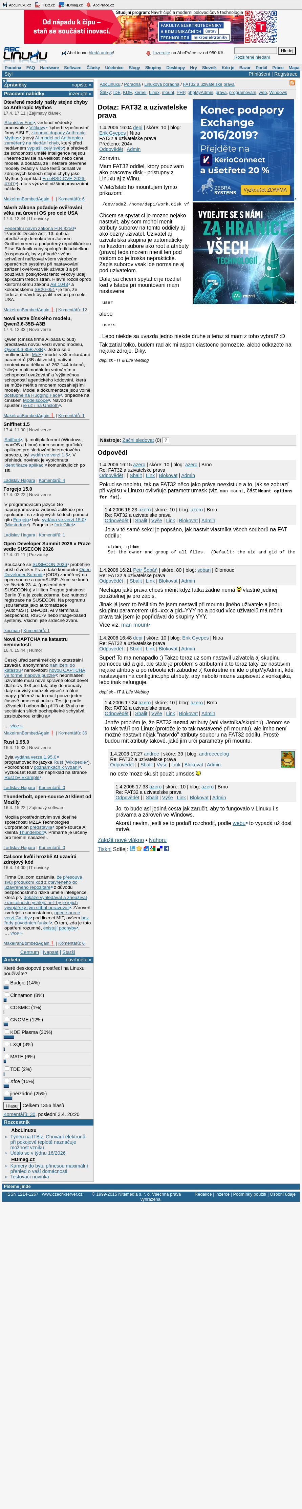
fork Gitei (63, 524)
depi (137, 127)
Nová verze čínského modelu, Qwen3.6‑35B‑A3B (37, 321)
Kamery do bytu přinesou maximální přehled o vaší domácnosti (49, 1168)
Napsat (51, 952)
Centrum (29, 952)
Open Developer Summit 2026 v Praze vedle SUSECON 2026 (47, 546)
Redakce (203, 1194)
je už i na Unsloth (41, 405)
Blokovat (168, 478)
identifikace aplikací (24, 465)
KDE (127, 92)
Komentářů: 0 (52, 787)
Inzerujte (161, 52)
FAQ (30, 67)
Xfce (12, 1081)
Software (72, 67)
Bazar (245, 67)
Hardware (49, 67)
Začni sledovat (138, 443)
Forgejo (21, 519)
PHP (181, 92)
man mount (134, 630)
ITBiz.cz (45, 5)
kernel (140, 92)
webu (239, 828)
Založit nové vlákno (121, 845)
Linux (154, 92)
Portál (261, 67)
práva (221, 92)
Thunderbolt (31, 832)
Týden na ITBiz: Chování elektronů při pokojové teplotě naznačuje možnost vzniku (47, 1142)
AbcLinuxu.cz (16, 5)
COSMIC (17, 1007)
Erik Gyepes (112, 133)
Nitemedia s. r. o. (134, 1194)
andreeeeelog (214, 759)
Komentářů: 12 (72, 309)
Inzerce (222, 1194)
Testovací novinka (29, 1176)
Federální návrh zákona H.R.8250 (39, 228)
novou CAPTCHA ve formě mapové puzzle (44, 673)
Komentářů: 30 (19, 1114)
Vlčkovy (37, 127)
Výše (156, 523)
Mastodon (16, 524)
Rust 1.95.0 (16, 742)
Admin (134, 149)
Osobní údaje (283, 1194)
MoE (36, 354)
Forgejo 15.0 (17, 489)
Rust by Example (21, 777)
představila (41, 827)
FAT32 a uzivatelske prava (208, 84)
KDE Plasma (21, 1032)
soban (204, 575)
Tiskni (104, 854)
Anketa (12, 959)
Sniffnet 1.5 (16, 424)
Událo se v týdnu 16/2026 (37, 1153)
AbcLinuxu (23, 1130)
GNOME (16, 1019)
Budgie (15, 982)
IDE (117, 92)
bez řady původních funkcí (46, 920)
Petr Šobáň (145, 575)
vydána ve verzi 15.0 (63, 519)
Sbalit (136, 478)
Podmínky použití (249, 1194)
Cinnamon (19, 995)
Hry (193, 67)
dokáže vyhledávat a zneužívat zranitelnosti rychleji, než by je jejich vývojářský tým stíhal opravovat (45, 902)
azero (139, 467)
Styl (8, 74)
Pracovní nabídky (24, 93)
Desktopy (175, 67)
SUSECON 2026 (50, 564)
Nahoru (158, 845)
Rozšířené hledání (252, 57)
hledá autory (101, 52)
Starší (68, 952)
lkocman (11, 630)
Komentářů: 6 (71, 198)
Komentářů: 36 (72, 733)
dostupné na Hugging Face (32, 395)
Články (93, 67)
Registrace (286, 74)
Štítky (105, 92)
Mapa (293, 67)
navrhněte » (78, 959)
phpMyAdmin (200, 92)
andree (151, 759)
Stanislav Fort (18, 122)
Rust (58, 762)
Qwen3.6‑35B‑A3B (23, 349)
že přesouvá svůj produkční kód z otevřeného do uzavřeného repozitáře (43, 882)
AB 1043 (59, 284)
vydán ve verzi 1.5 (49, 454)
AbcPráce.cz (100, 5)
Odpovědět (111, 149)
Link (150, 478)
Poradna (13, 67)
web (263, 92)
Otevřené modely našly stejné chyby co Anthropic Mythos (45, 104)
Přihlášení (259, 74)
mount (168, 92)
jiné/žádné (19, 1093)
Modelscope (35, 400)
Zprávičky (15, 84)
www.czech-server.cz (62, 1194)
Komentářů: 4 (52, 480)
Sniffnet (12, 439)
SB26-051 (45, 289)
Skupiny (153, 67)
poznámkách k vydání (56, 767)
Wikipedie (76, 762)
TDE (12, 1069)
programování (242, 92)
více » (16, 725)
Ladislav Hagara (19, 480)
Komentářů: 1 (71, 415)
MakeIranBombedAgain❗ (29, 198)
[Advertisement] (137, 400)
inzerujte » (80, 93)
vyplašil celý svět (44, 148)
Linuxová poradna (161, 84)
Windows (278, 92)
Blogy (134, 67)
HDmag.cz (70, 5)
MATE (14, 1056)
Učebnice (114, 67)
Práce (277, 67)
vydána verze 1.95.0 (35, 757)
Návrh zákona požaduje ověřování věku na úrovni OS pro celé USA (42, 210)
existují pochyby (59, 927)
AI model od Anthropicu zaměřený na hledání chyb (43, 140)
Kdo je (228, 67)
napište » (81, 84)
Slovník (209, 67)
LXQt (13, 1044)
